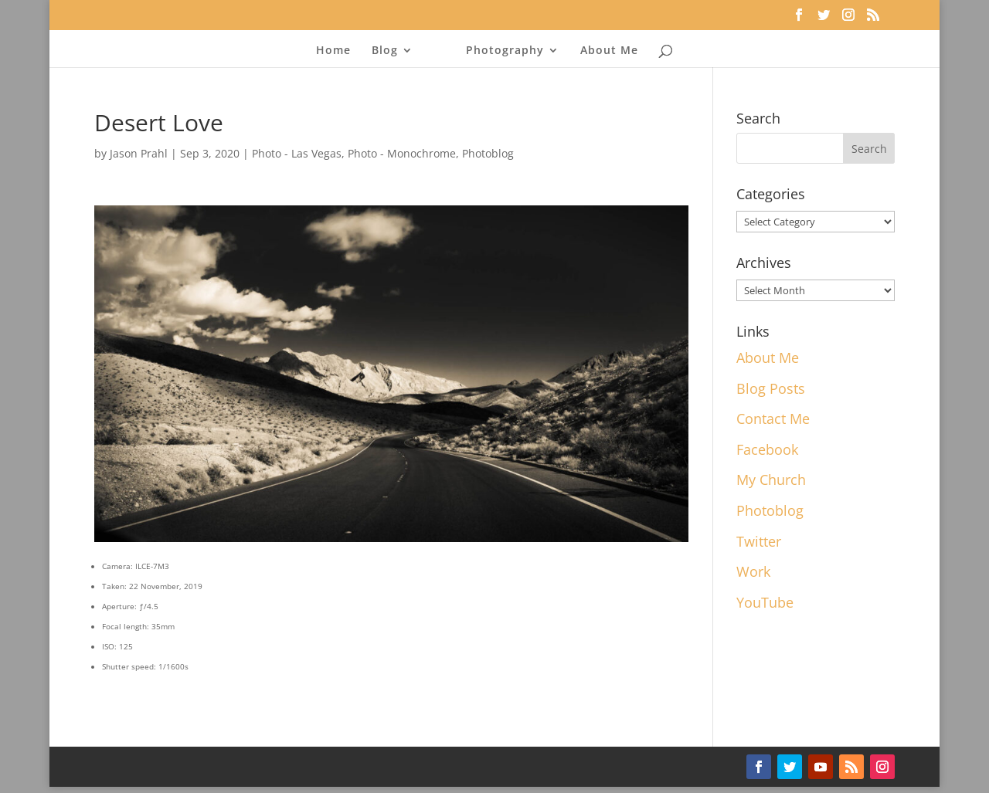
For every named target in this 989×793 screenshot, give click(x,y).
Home (333, 51)
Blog (385, 51)
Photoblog (488, 153)
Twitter (758, 541)
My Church (771, 479)
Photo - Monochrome (402, 153)
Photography (505, 51)
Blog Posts (770, 388)
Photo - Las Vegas (297, 153)
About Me (609, 51)
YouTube (765, 602)
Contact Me (773, 418)
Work (753, 571)
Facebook (767, 449)
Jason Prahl (139, 153)
